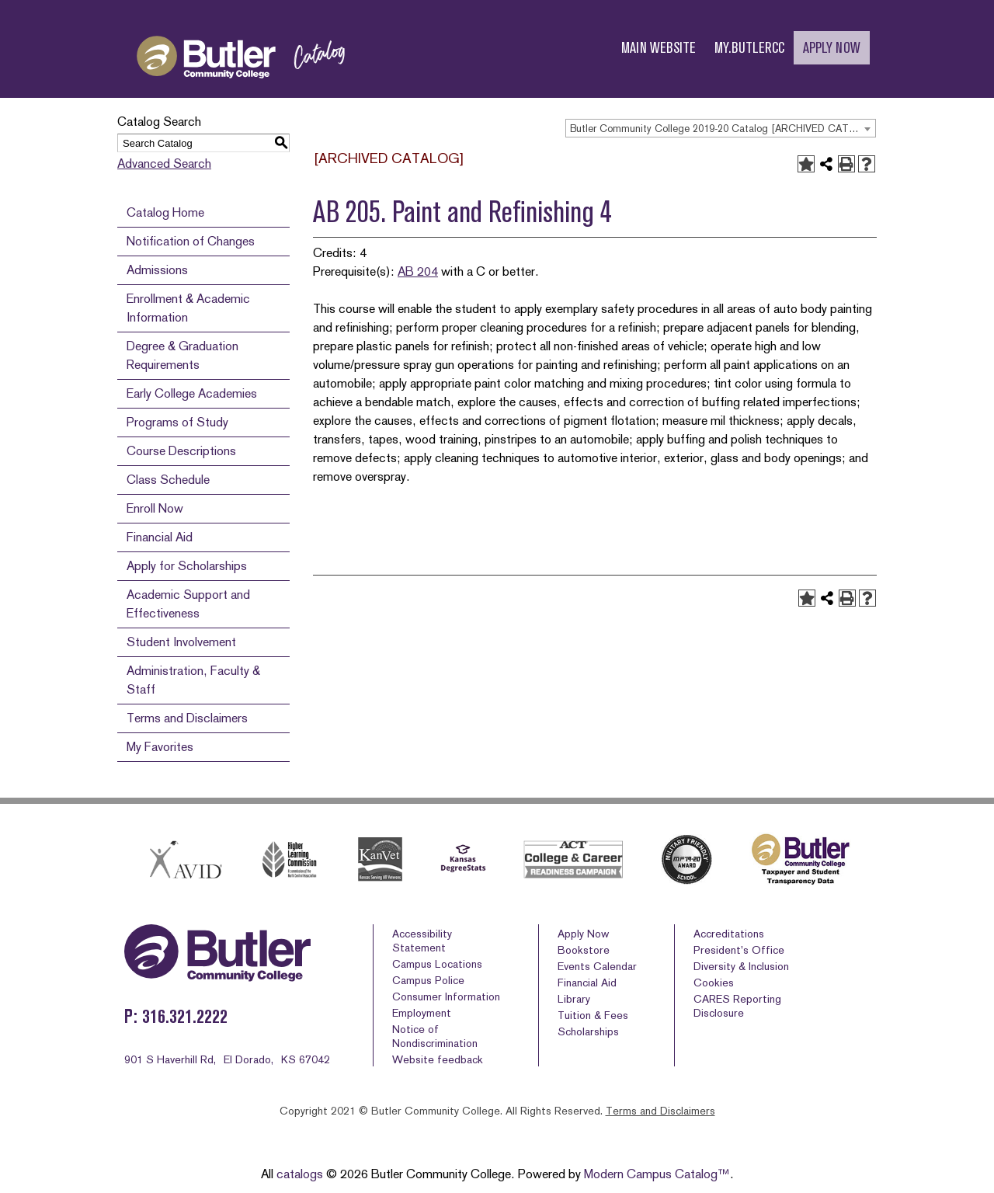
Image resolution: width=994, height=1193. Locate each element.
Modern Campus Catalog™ (657, 1174)
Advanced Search (164, 163)
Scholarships (588, 1031)
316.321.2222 (185, 1016)
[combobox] (720, 128)
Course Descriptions (181, 450)
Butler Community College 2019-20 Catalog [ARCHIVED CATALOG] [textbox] (722, 128)
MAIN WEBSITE (658, 48)
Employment (421, 1013)
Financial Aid (160, 537)
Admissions (157, 270)
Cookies (713, 982)
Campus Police (428, 980)
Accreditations (728, 933)
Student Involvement (181, 642)
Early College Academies (192, 393)
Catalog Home (165, 212)
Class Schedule (168, 479)
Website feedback (437, 1059)
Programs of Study (177, 422)
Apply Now (583, 933)
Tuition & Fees (593, 1015)
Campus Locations (437, 964)
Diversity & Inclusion (741, 966)
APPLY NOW (831, 48)
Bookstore (584, 950)
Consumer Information (446, 996)
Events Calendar (597, 966)
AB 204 (418, 271)
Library (574, 999)
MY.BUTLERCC (749, 48)
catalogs (299, 1174)
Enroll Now (155, 508)
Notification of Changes (191, 241)
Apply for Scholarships (187, 565)
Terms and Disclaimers (187, 718)
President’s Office (738, 950)
